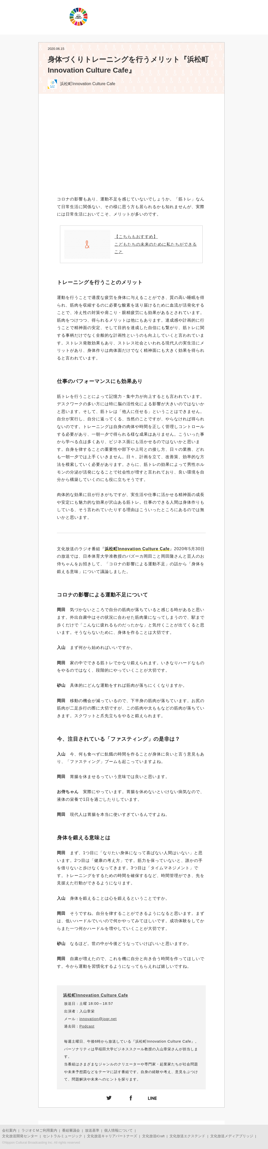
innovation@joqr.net (98, 1019)
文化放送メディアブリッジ (231, 1136)
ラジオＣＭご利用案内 (39, 1130)
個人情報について (118, 1130)
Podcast (86, 1026)
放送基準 (92, 1130)
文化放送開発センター (20, 1136)
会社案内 (9, 1130)
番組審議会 (71, 1130)
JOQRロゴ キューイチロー (33, 16)
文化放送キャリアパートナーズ (112, 1136)
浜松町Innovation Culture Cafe (95, 995)
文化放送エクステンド (187, 1136)
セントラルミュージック (62, 1136)
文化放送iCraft (153, 1136)
